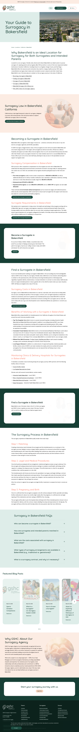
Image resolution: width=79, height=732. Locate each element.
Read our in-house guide (39, 1)
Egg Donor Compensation (63, 713)
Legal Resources (24, 719)
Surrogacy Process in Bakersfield (21, 81)
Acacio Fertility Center (19, 367)
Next (74, 601)
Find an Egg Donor (24, 713)
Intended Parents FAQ (25, 717)
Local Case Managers (44, 715)
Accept (16, 728)
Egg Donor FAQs (61, 715)
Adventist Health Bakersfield (20, 375)
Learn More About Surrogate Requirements (22, 217)
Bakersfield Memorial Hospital (20, 380)
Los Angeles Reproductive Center (21, 369)
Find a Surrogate (16, 413)
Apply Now (15, 251)
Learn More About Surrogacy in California (14, 121)
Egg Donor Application (62, 717)
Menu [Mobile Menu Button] (72, 8)
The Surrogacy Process (44, 710)
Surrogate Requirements (44, 712)
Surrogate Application (44, 719)
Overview (23, 708)
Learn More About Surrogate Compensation (22, 197)
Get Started (60, 8)
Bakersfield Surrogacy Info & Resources (23, 86)
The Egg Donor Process (62, 710)
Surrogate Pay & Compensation (46, 713)
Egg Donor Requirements (63, 712)
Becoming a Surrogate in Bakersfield (22, 76)
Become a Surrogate (44, 708)
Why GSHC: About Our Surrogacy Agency (24, 88)
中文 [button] (51, 8)
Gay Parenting (24, 715)
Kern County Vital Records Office (40, 339)
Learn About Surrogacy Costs (19, 306)
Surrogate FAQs (43, 717)
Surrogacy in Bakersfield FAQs (20, 83)
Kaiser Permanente (18, 383)
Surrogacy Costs (24, 712)
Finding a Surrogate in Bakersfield (21, 78)
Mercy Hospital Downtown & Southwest (23, 378)
